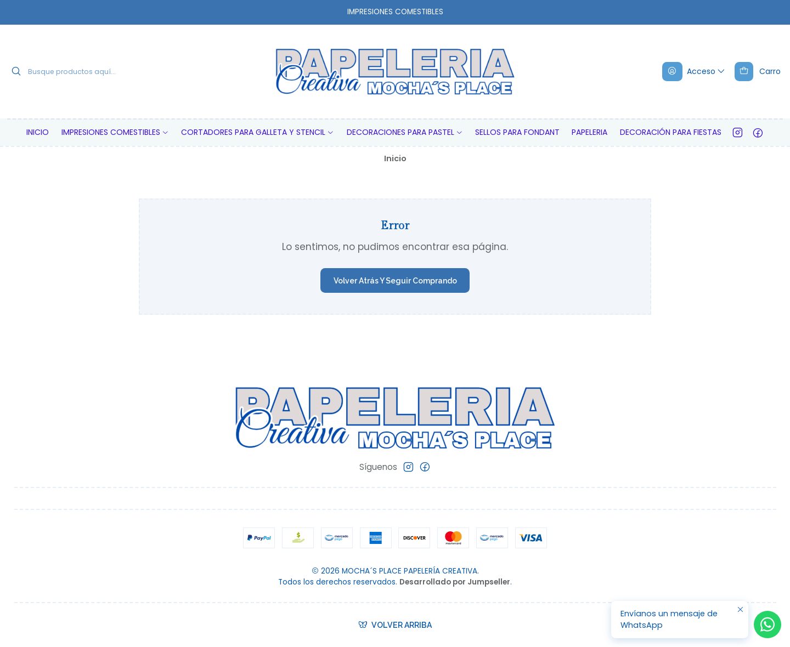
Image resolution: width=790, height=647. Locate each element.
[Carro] (757, 71)
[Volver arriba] (395, 625)
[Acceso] (694, 71)
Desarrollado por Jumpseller (454, 582)
